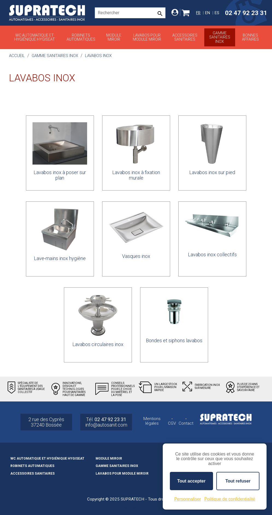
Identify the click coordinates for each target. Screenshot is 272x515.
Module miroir (113, 37)
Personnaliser (187, 499)
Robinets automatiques (81, 37)
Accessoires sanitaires (184, 37)
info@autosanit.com (106, 425)
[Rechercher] (130, 12)
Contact (186, 423)
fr (198, 13)
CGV (172, 423)
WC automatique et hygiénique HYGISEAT (34, 37)
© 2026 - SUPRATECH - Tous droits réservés (136, 508)
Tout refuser (237, 481)
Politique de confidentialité (229, 499)
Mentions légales (152, 420)
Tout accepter (191, 481)
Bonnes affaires (250, 37)
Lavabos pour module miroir (147, 37)
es (217, 13)
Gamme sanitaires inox (219, 37)
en (207, 13)
